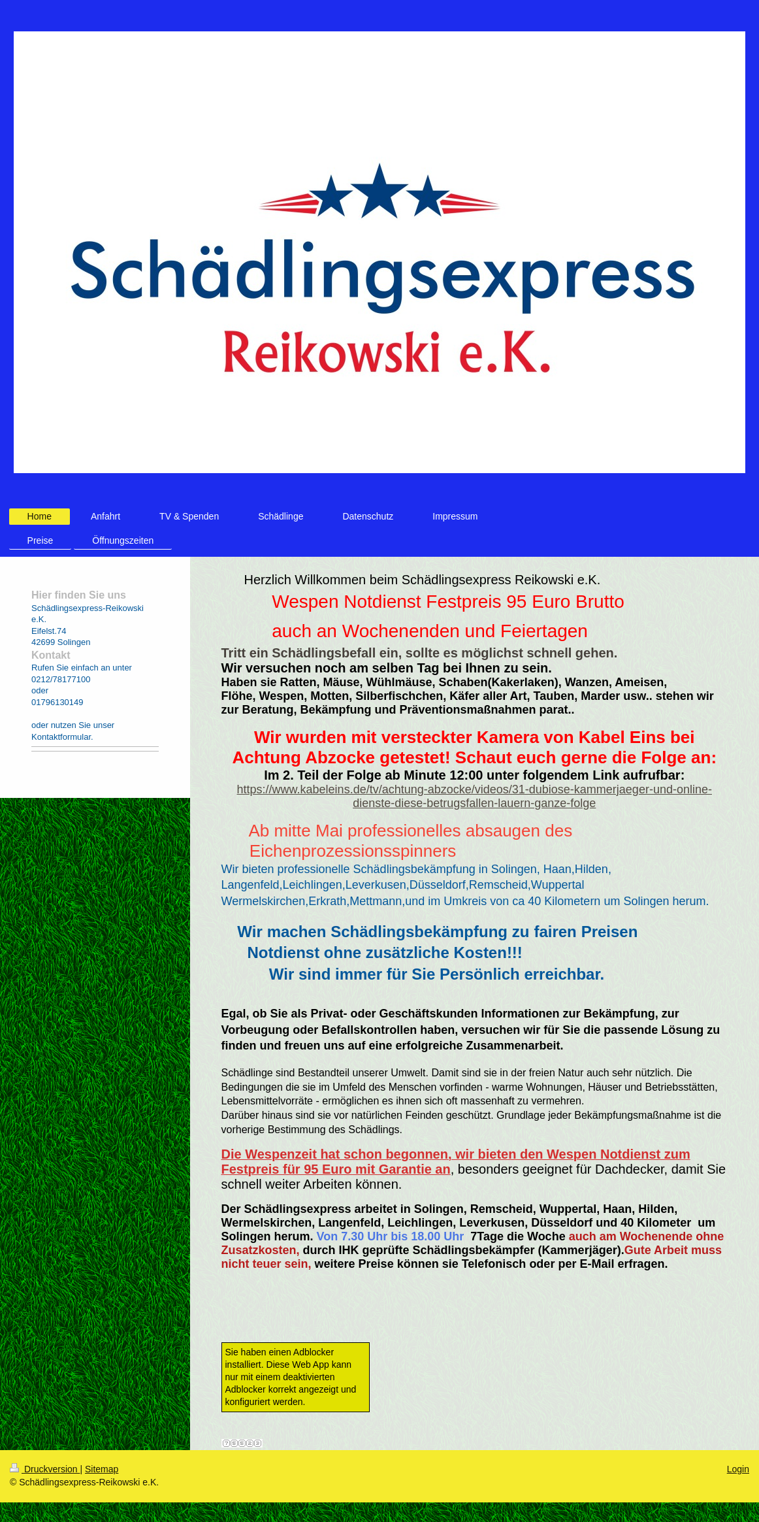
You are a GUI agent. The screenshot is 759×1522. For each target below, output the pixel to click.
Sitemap (101, 1469)
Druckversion (45, 1469)
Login (738, 1469)
